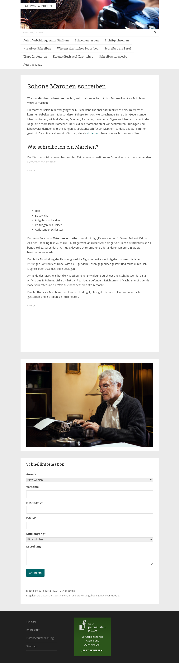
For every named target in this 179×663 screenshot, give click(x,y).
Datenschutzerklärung (40, 638)
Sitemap (31, 646)
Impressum (33, 630)
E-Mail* (31, 518)
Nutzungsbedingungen (93, 595)
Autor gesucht (32, 64)
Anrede (31, 474)
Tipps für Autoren (35, 56)
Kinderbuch (94, 133)
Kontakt (31, 621)
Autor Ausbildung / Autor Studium (46, 40)
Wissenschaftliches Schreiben (78, 48)
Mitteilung (33, 546)
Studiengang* (36, 534)
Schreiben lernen (87, 40)
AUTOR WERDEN (38, 6)
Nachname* (34, 502)
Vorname (32, 487)
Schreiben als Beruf (117, 48)
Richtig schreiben (117, 40)
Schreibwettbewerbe (113, 56)
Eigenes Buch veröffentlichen (73, 56)
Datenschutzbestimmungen (56, 595)
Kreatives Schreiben (37, 48)
